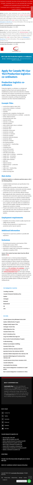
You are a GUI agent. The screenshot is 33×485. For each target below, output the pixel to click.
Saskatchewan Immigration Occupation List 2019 (14, 447)
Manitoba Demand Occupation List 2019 (12, 442)
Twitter (6, 416)
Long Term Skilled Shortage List (11, 336)
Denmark (5, 301)
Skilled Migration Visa (9, 329)
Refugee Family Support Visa (10, 324)
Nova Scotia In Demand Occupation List (12, 444)
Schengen (5, 299)
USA (4, 308)
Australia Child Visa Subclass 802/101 (12, 348)
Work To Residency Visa (9, 334)
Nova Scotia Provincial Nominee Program (13, 339)
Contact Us (7, 413)
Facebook (7, 419)
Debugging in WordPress (6, 22)
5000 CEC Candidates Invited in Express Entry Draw (14, 465)
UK (4, 306)
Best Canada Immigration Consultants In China (15, 371)
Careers (25, 477)
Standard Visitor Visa (8, 331)
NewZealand (6, 303)
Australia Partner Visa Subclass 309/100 (13, 351)
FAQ (2, 477)
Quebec (5, 296)
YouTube (7, 428)
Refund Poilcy (14, 477)
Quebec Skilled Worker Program (11, 322)
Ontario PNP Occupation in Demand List (12, 446)
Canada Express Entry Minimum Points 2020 (14, 319)
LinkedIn (7, 425)
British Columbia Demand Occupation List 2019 (14, 441)
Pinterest (7, 422)
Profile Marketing (7, 341)
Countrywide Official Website (17, 473)
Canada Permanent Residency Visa (12, 294)
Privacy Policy (7, 477)
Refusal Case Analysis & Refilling (11, 344)
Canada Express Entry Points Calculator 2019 (14, 360)
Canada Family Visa (8, 362)
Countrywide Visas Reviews (10, 365)
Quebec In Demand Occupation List (11, 449)
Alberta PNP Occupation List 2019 (11, 439)
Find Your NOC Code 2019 (9, 437)
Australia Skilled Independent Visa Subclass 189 (15, 353)
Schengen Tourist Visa (9, 326)
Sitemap (20, 477)
